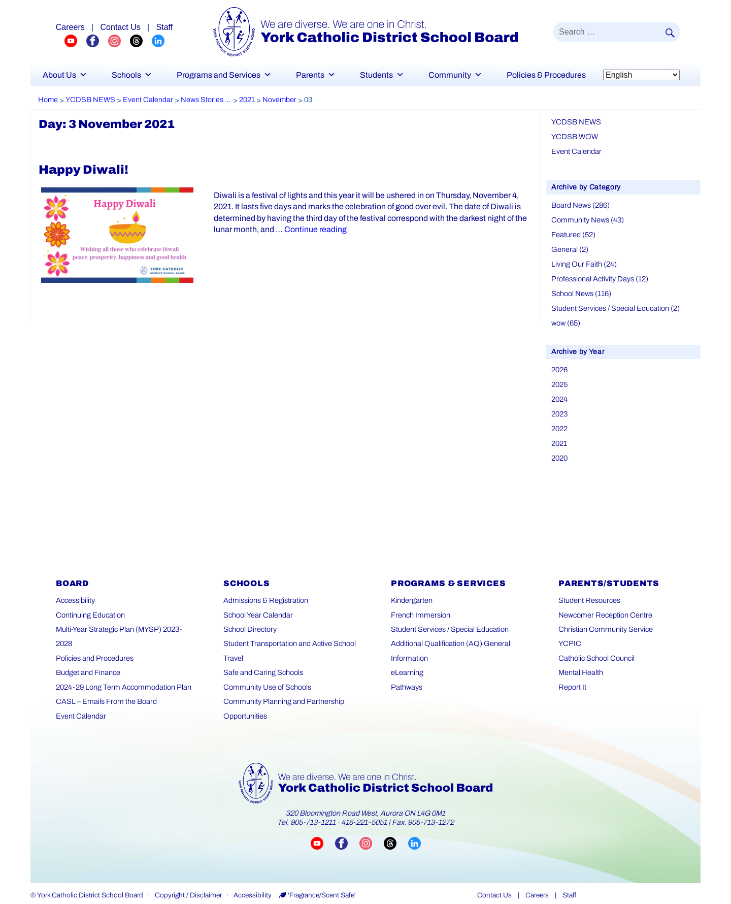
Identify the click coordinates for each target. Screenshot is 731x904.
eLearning (406, 665)
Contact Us (494, 887)
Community (455, 74)
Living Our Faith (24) (583, 261)
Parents (316, 74)
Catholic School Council (595, 650)
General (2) (569, 247)
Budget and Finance (88, 650)
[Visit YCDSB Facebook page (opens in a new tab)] (347, 836)
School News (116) (580, 290)
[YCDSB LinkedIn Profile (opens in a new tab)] (158, 40)
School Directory (249, 622)
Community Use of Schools (266, 679)
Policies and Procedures (93, 636)
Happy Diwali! (83, 169)
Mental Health (580, 665)
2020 (559, 450)
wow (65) (565, 318)
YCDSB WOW (573, 136)
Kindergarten (411, 593)
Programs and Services (224, 74)
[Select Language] (641, 75)
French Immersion (419, 607)
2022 (559, 422)
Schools (132, 74)
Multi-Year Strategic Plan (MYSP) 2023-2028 (126, 622)
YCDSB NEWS (575, 121)
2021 (559, 436)
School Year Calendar (257, 607)
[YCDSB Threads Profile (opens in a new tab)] (141, 40)
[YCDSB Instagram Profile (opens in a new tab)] (119, 40)
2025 (559, 379)
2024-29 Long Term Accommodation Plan (121, 665)
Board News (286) (580, 204)
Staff (569, 887)
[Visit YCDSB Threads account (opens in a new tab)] (396, 836)
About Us (65, 74)
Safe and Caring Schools (262, 665)
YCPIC (569, 636)
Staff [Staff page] (164, 27)
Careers (537, 887)
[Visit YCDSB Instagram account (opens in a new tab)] (371, 836)
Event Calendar (576, 150)
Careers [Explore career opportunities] (70, 27)
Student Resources (588, 593)
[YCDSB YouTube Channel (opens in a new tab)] (75, 40)
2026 (559, 364)
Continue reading (310, 229)
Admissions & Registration (264, 593)
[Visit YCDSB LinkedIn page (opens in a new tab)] (414, 836)
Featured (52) (573, 232)
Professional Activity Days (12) (598, 275)
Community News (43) (586, 218)
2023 (559, 407)
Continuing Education (90, 607)
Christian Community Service (603, 622)
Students (382, 74)
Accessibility (75, 593)
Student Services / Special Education (449, 622)
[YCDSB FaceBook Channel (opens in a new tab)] (97, 40)
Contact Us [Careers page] (121, 27)
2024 (559, 393)
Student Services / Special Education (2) (614, 304)
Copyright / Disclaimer (188, 887)
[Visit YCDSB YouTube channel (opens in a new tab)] (323, 836)
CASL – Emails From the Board (104, 679)
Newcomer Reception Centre (603, 607)
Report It (571, 679)
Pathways (406, 679)
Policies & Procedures (546, 75)
